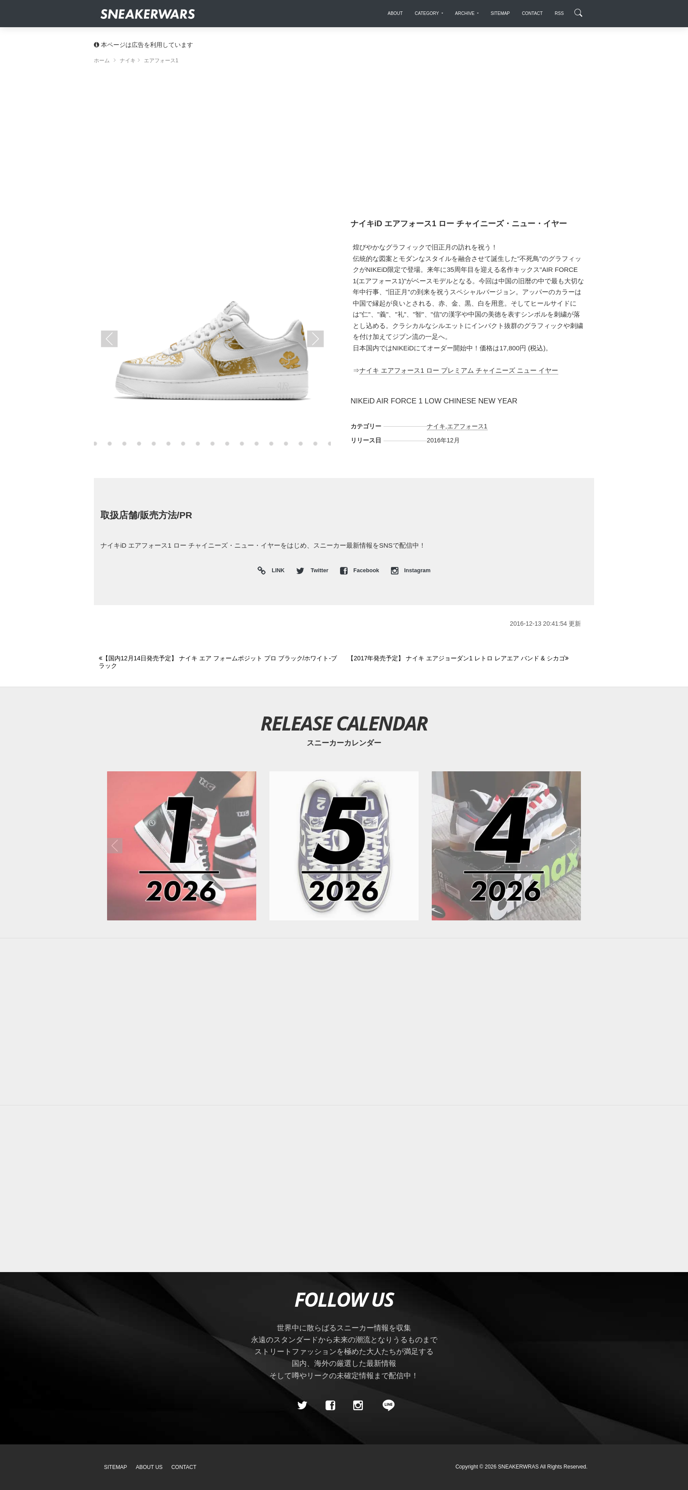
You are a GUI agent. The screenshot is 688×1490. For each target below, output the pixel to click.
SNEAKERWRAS (518, 1467)
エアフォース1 (467, 426)
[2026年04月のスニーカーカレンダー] (506, 845)
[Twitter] (302, 1406)
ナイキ (436, 426)
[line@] (385, 1406)
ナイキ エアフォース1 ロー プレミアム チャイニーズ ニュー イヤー (458, 370)
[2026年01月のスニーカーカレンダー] (181, 845)
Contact (183, 1467)
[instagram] (358, 1406)
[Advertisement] (344, 144)
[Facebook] (330, 1406)
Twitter (313, 570)
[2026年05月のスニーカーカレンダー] (344, 845)
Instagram (411, 570)
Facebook (360, 570)
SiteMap (115, 1467)
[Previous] (218, 662)
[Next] (466, 658)
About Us (149, 1467)
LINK (276, 571)
